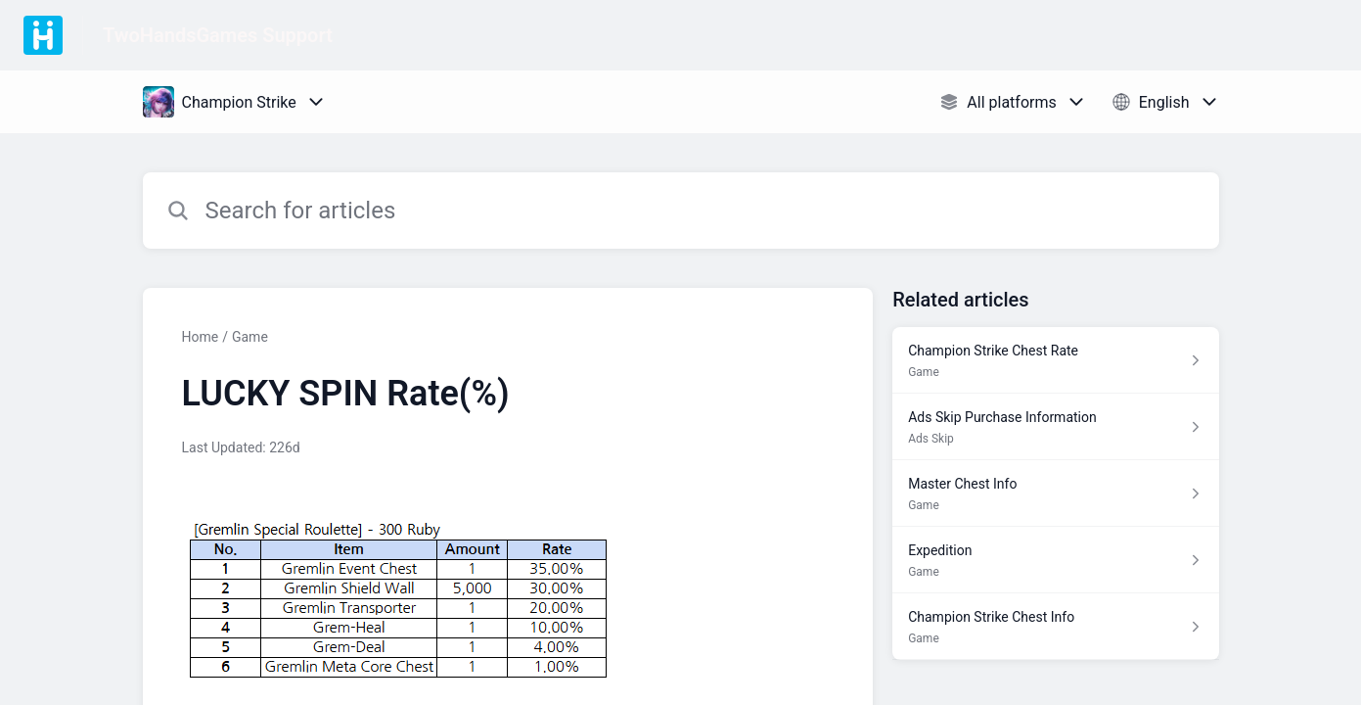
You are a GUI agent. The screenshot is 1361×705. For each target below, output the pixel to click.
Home (200, 337)
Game (250, 337)
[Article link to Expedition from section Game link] (1055, 560)
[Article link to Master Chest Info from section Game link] (1055, 493)
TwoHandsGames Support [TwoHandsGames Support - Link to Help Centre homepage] (218, 35)
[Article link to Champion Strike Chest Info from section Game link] (1055, 626)
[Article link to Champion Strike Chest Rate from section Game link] (1055, 360)
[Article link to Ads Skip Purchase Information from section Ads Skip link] (1055, 427)
